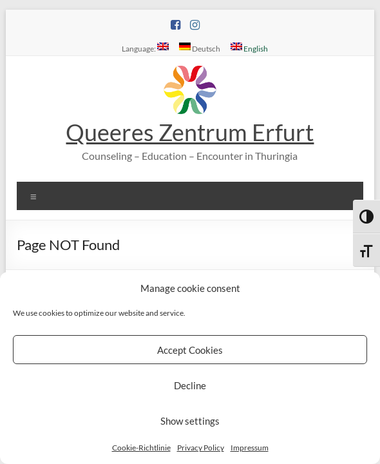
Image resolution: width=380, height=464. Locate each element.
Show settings (190, 421)
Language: (145, 48)
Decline (190, 385)
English (249, 48)
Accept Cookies (190, 350)
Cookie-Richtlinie (141, 447)
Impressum (250, 447)
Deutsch (199, 48)
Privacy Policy (200, 447)
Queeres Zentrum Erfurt (190, 132)
